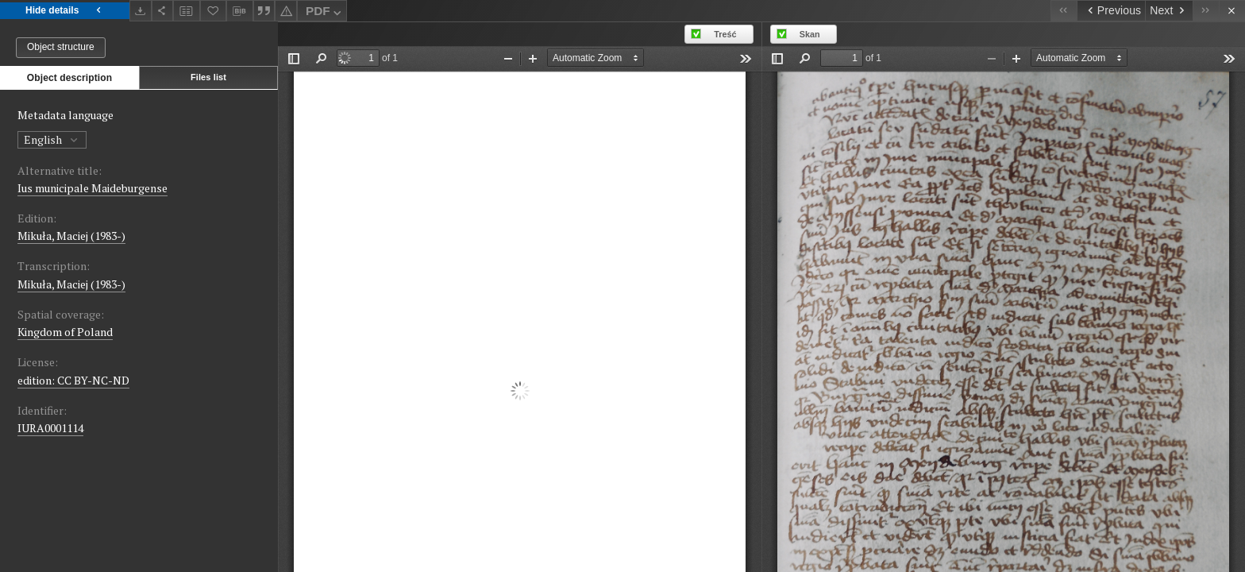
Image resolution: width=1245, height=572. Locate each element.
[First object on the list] (1063, 10)
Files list (208, 77)
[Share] (163, 10)
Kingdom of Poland (65, 331)
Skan (810, 34)
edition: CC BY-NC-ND (73, 380)
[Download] (140, 10)
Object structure (60, 46)
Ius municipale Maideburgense (92, 187)
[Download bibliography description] (239, 11)
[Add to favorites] (213, 10)
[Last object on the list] (1206, 10)
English (52, 139)
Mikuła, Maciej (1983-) (71, 235)
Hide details (64, 10)
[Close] (1232, 10)
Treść (725, 34)
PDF (325, 13)
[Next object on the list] (1169, 10)
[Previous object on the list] (1111, 10)
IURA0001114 (50, 427)
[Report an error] (286, 10)
